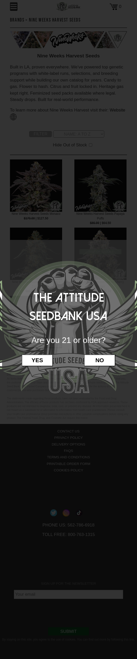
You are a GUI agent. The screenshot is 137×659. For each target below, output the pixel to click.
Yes (37, 360)
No (99, 360)
